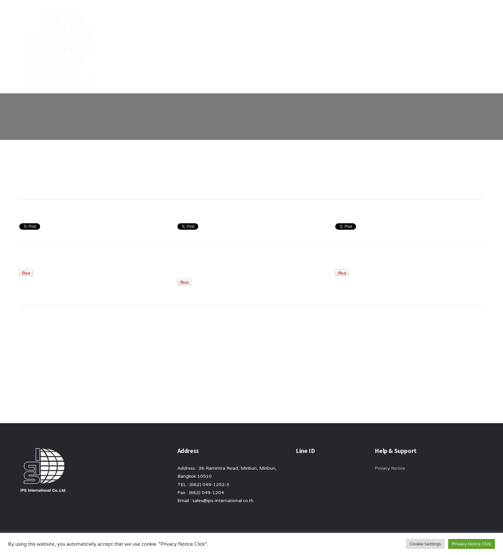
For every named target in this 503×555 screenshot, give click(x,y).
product (356, 16)
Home (297, 16)
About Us (325, 16)
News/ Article (394, 16)
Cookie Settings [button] (425, 544)
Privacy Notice (390, 468)
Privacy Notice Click (471, 544)
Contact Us (434, 16)
